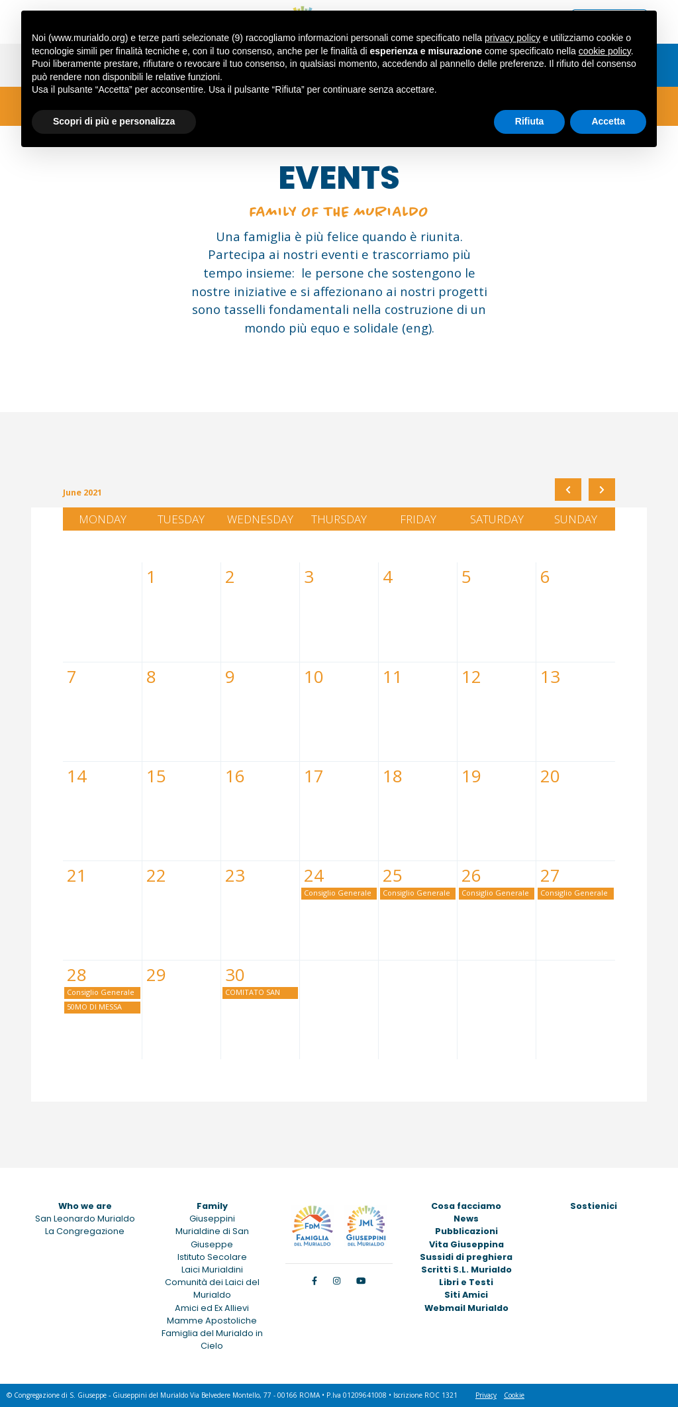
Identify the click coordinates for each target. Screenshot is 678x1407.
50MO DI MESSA (94, 1007)
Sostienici (593, 1206)
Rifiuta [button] (529, 121)
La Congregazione (84, 1231)
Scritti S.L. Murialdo (466, 1269)
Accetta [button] (608, 121)
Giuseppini (212, 1218)
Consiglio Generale (337, 893)
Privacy (486, 1395)
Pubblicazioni (466, 1231)
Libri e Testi (466, 1282)
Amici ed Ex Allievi (212, 1308)
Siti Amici (466, 1294)
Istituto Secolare (212, 1257)
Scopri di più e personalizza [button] (114, 121)
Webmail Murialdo (466, 1308)
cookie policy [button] (605, 51)
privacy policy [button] (512, 37)
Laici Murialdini (212, 1269)
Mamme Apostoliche (212, 1320)
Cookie (514, 1395)
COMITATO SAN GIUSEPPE (252, 993)
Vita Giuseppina (466, 1244)
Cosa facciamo (466, 1206)
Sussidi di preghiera (466, 1257)
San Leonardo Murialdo (85, 1218)
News (466, 1218)
